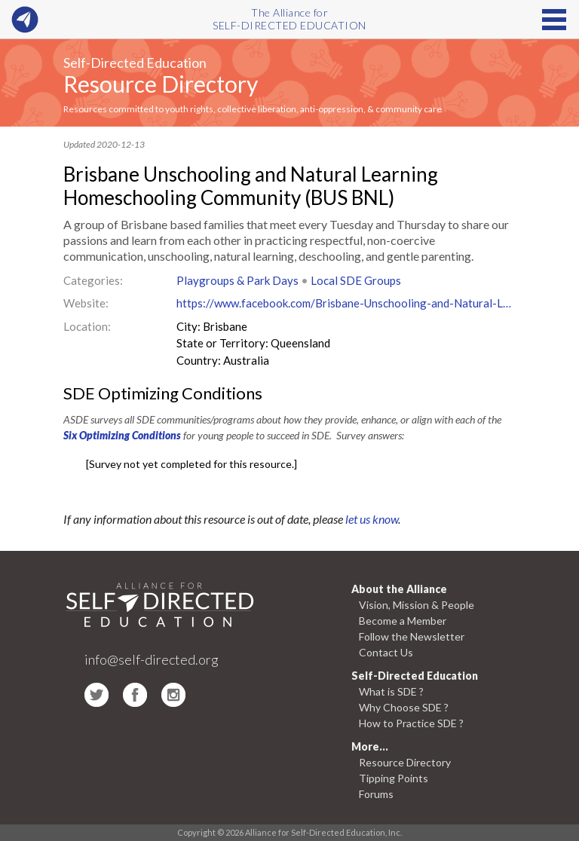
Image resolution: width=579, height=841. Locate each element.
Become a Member (402, 620)
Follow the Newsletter (411, 636)
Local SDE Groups (356, 280)
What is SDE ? (391, 691)
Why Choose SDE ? (404, 707)
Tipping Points (393, 778)
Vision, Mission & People (416, 604)
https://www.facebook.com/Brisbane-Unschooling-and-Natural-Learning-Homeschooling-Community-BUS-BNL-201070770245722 (346, 303)
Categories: (93, 280)
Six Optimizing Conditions (122, 435)
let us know (371, 519)
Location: (87, 326)
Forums (376, 793)
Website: (86, 303)
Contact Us (386, 652)
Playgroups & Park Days (237, 280)
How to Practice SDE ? (411, 723)
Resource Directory (160, 83)
